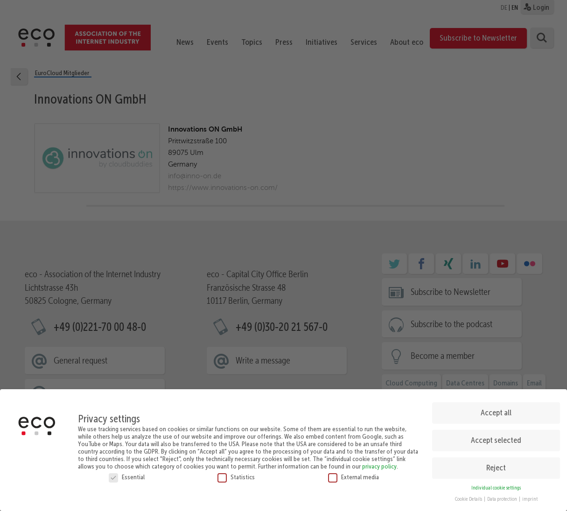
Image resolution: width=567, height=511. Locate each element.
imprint (530, 496)
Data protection (502, 496)
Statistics (236, 473)
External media (353, 473)
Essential (127, 473)
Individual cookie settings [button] (496, 484)
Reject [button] (496, 464)
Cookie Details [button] (469, 496)
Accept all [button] (496, 409)
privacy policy (379, 463)
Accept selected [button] (496, 437)
